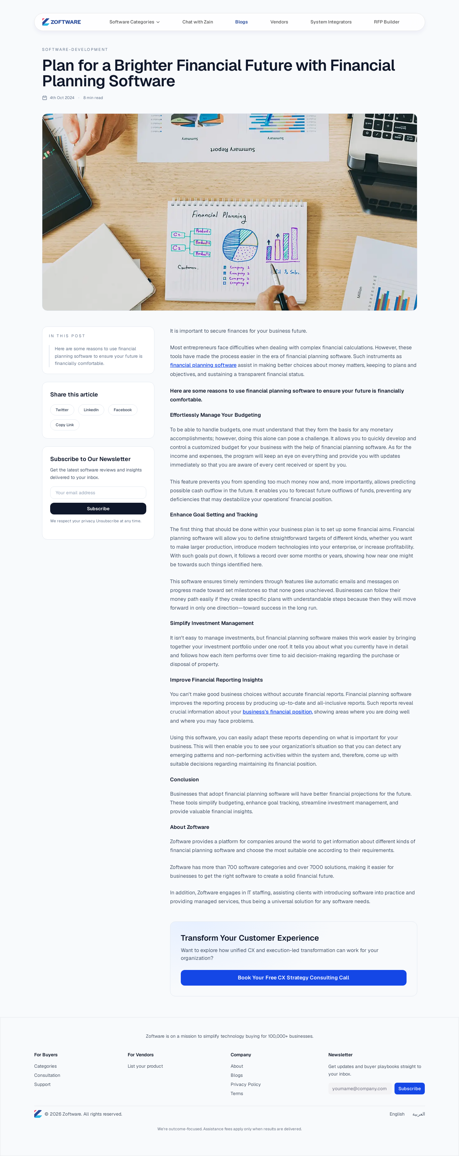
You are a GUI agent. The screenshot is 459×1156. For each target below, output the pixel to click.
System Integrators (331, 22)
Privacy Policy (246, 1084)
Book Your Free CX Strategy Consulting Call (293, 977)
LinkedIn (91, 409)
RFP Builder (387, 22)
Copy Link (65, 424)
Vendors (279, 22)
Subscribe (98, 509)
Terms (237, 1093)
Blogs (241, 22)
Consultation (47, 1075)
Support (42, 1084)
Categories (45, 1066)
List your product (145, 1066)
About (237, 1066)
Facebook (123, 409)
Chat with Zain (197, 22)
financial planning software (203, 365)
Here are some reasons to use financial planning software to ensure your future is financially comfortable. (98, 356)
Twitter (62, 409)
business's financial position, (278, 711)
